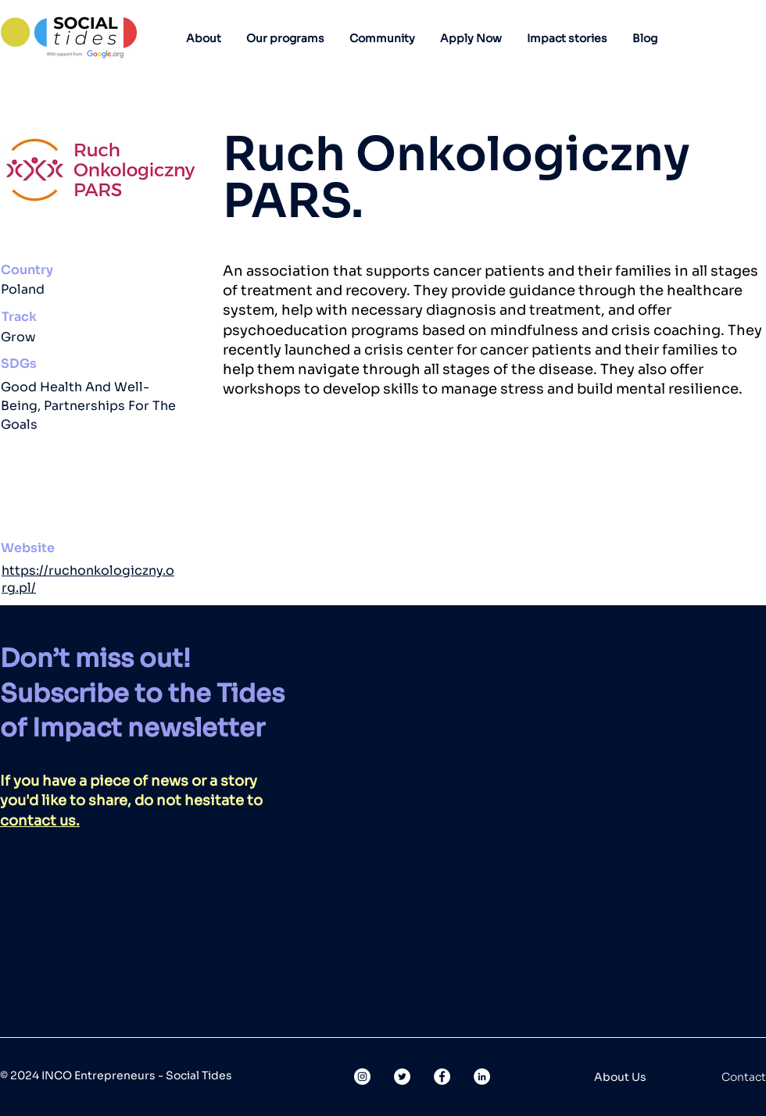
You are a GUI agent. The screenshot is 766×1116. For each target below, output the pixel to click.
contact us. (40, 820)
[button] (204, 38)
